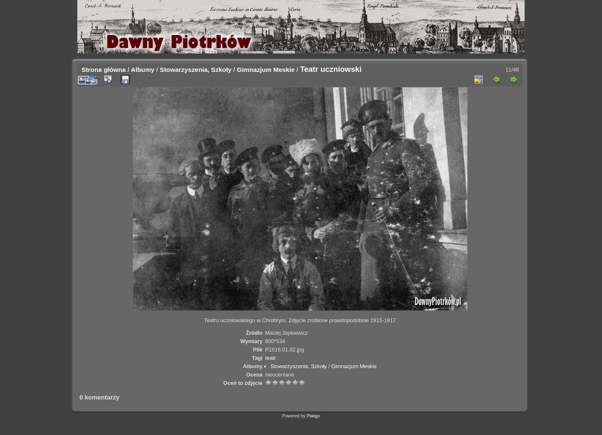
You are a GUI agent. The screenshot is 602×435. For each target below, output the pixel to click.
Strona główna (104, 69)
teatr (270, 358)
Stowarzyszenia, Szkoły (196, 69)
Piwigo (313, 415)
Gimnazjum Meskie (266, 69)
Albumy (142, 69)
